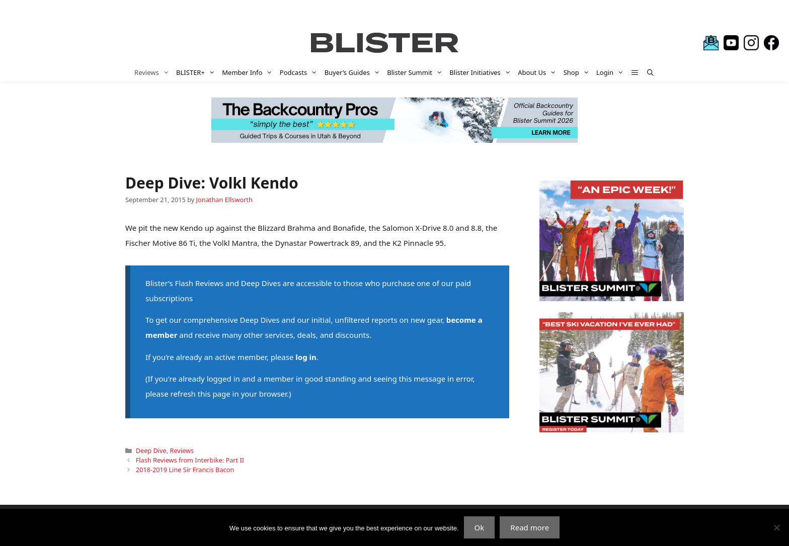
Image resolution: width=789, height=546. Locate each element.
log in (305, 357)
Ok (480, 527)
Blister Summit (416, 72)
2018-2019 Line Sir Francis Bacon (185, 469)
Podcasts (300, 72)
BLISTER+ (197, 72)
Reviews (153, 72)
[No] (776, 527)
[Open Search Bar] (650, 72)
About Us (539, 72)
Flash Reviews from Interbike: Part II (190, 460)
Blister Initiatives (481, 72)
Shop (578, 72)
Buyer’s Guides (354, 72)
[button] (635, 72)
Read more (529, 527)
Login (611, 72)
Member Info (249, 72)
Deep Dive (151, 450)
